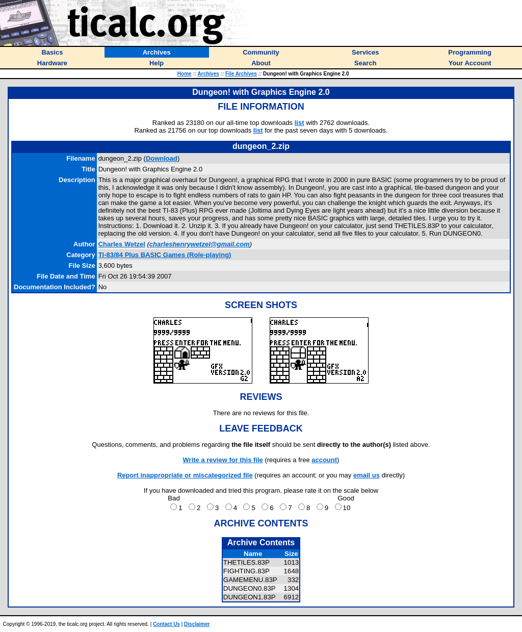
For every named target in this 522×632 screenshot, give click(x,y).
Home (184, 74)
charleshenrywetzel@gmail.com (199, 244)
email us (366, 475)
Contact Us (166, 624)
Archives (208, 74)
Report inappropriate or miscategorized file (185, 475)
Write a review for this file (223, 460)
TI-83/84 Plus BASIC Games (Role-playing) (164, 255)
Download (161, 158)
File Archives (241, 74)
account (324, 460)
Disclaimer (197, 624)
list (299, 123)
